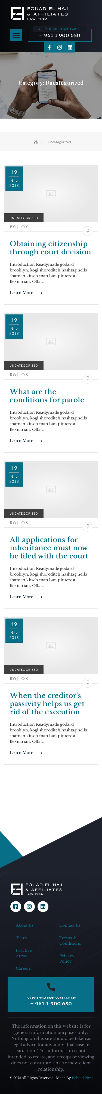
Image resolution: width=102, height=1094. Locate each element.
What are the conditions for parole (47, 396)
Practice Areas (24, 953)
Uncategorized (24, 218)
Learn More (22, 292)
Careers (23, 968)
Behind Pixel (82, 1078)
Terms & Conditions (70, 940)
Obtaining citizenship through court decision (50, 248)
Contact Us (70, 925)
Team (21, 937)
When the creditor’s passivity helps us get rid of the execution (47, 703)
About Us (24, 925)
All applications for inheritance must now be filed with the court (49, 548)
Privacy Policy (67, 958)
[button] (16, 35)
